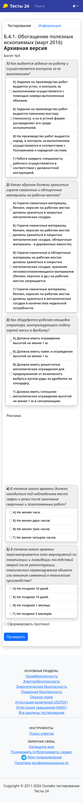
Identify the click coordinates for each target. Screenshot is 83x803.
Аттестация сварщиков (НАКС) (41, 707)
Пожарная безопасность (41, 691)
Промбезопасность (41, 676)
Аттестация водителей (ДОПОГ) (41, 702)
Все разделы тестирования (41, 712)
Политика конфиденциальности (41, 762)
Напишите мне (41, 746)
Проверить (16, 636)
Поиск (39, 6)
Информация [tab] (50, 25)
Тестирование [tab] (19, 25)
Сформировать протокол (29, 624)
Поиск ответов (41, 733)
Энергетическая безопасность (41, 686)
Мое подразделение (41, 757)
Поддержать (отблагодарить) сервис (41, 752)
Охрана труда (41, 697)
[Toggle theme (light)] (75, 6)
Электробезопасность (41, 681)
